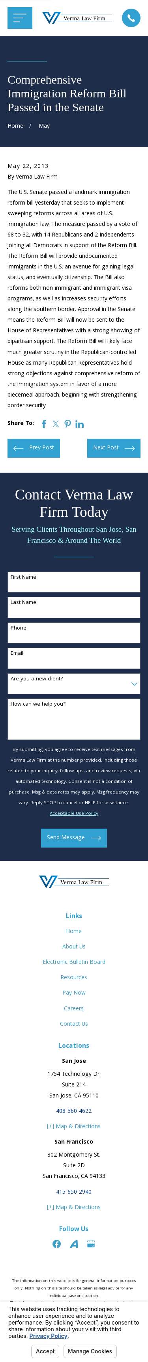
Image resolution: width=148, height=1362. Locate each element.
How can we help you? (38, 704)
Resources (73, 978)
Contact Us (74, 1024)
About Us (74, 947)
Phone (18, 628)
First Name (23, 577)
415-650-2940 (74, 1192)
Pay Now (74, 993)
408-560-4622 (74, 1111)
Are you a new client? (37, 679)
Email (17, 653)
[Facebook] (56, 1244)
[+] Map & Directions (74, 1127)
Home (74, 932)
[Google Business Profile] (91, 1244)
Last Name (23, 603)
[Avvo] (74, 1244)
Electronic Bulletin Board (74, 962)
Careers (74, 1009)
